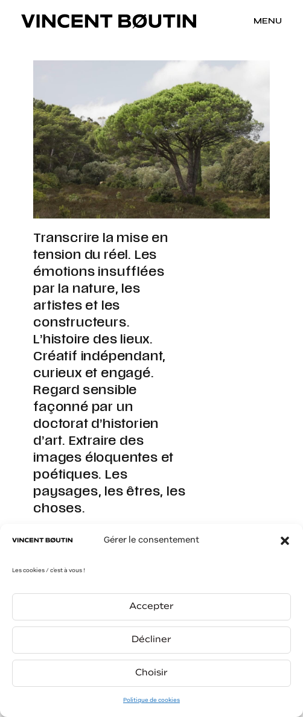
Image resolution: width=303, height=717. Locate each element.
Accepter (151, 606)
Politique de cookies (151, 700)
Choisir (151, 673)
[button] (285, 541)
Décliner (151, 640)
